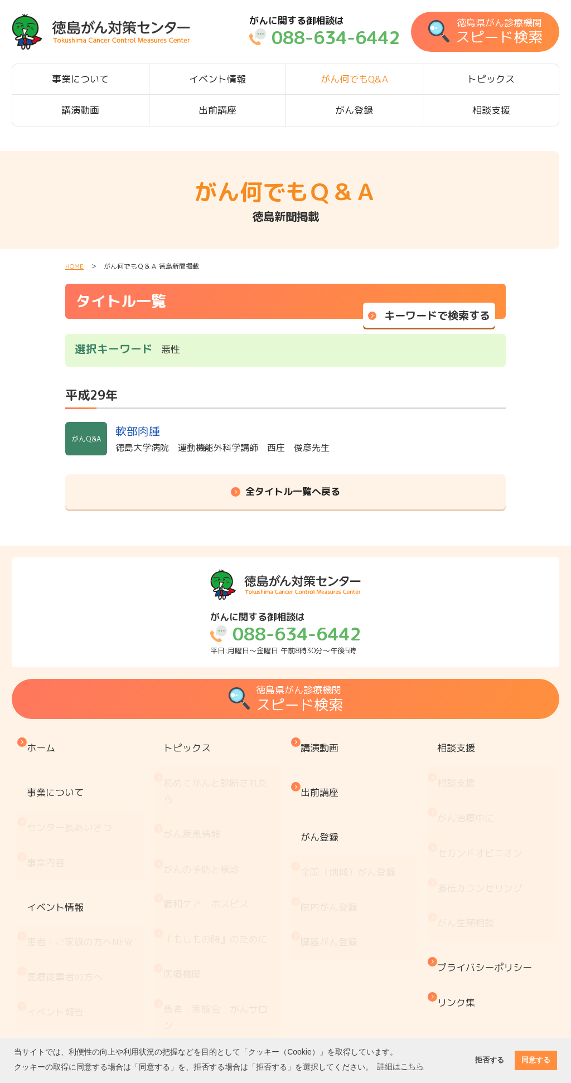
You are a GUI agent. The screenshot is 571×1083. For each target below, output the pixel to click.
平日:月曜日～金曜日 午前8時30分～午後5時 (285, 633)
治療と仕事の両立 (204, 969)
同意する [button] (535, 1060)
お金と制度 (190, 922)
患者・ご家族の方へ (83, 867)
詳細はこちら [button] (400, 1066)
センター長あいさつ (72, 793)
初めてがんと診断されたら (223, 760)
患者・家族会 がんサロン (223, 899)
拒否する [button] (489, 1060)
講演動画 (80, 110)
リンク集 (459, 908)
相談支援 (491, 110)
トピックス (491, 78)
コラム (180, 1015)
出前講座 (217, 110)
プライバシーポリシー (487, 886)
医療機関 (185, 876)
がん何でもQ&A (354, 78)
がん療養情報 (194, 945)
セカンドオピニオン (482, 806)
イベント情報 (217, 78)
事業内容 (48, 816)
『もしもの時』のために (218, 853)
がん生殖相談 (468, 853)
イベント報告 (58, 913)
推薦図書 (185, 991)
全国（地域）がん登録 (350, 825)
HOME (74, 266)
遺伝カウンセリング (482, 830)
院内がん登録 (331, 849)
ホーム (44, 742)
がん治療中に (468, 784)
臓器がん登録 (331, 872)
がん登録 (354, 110)
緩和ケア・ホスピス (208, 830)
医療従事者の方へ (67, 891)
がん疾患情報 (194, 784)
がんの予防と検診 (204, 806)
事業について (80, 78)
